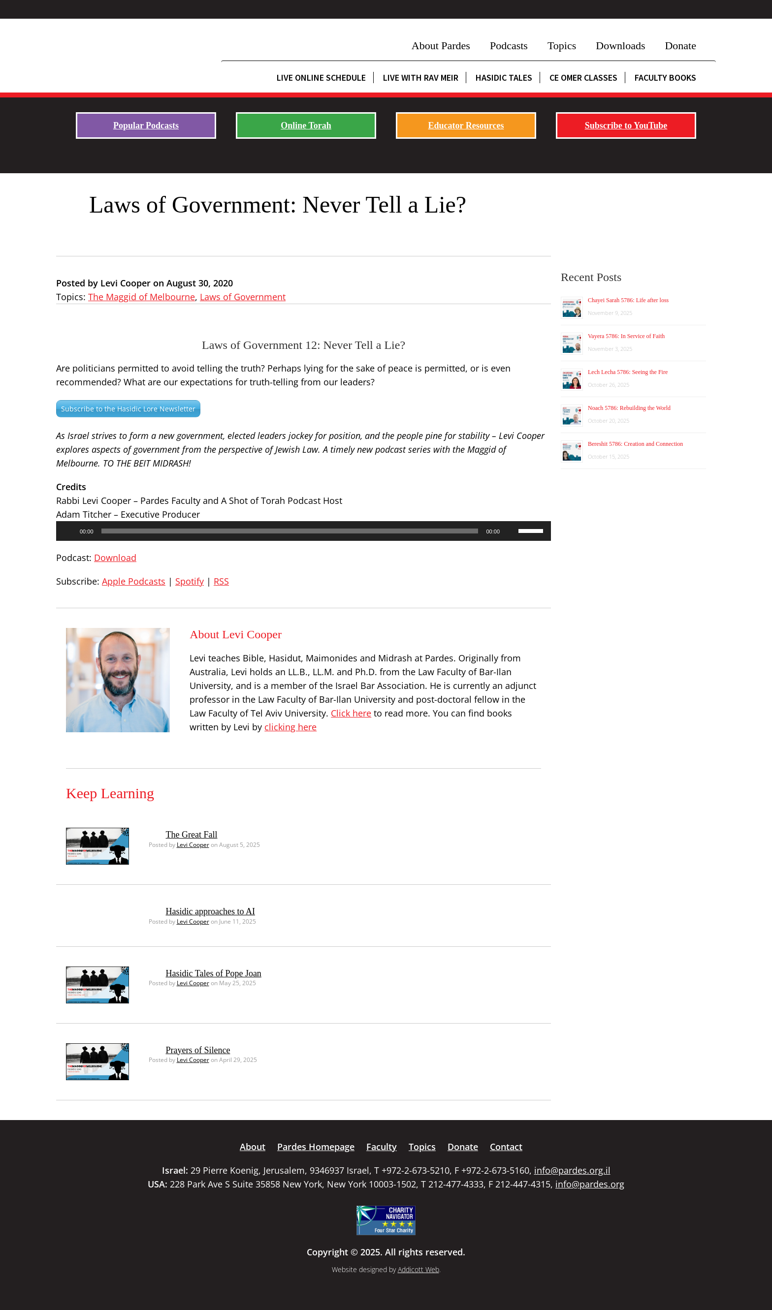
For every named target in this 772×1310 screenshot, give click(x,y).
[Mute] (510, 531)
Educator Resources (466, 125)
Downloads (620, 45)
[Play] (69, 531)
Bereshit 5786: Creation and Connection (635, 443)
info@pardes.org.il (572, 1170)
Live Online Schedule (321, 77)
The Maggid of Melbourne (141, 297)
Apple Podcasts (133, 581)
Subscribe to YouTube (626, 125)
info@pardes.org (589, 1184)
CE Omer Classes (583, 77)
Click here (351, 713)
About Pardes (441, 45)
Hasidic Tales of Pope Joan (213, 973)
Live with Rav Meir (420, 77)
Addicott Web (418, 1269)
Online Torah (306, 125)
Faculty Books (665, 77)
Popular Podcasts (146, 125)
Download (115, 557)
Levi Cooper (193, 845)
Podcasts (509, 45)
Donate (680, 45)
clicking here (290, 727)
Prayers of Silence (198, 1050)
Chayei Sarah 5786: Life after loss (628, 300)
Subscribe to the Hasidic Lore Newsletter (128, 408)
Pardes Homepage (315, 1147)
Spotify (189, 581)
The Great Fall (192, 835)
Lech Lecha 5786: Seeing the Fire (628, 372)
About (252, 1147)
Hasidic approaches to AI (210, 911)
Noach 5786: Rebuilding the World (629, 408)
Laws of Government (243, 297)
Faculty (381, 1147)
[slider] (290, 531)
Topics (561, 45)
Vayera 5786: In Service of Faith (626, 336)
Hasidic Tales (504, 77)
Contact (506, 1147)
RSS (221, 581)
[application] (303, 531)
